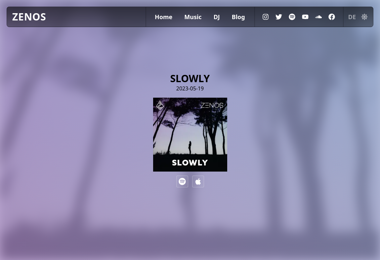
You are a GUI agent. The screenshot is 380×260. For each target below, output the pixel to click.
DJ (217, 17)
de (352, 17)
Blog (238, 17)
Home (163, 17)
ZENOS (29, 16)
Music (192, 17)
